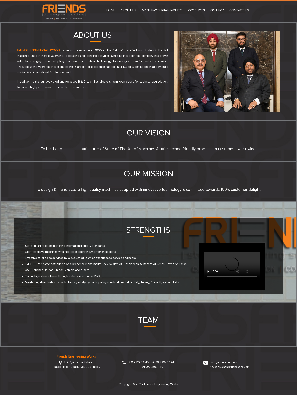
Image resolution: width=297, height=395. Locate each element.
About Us (128, 10)
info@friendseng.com (223, 362)
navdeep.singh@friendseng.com (230, 366)
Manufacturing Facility (162, 10)
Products (196, 10)
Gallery (217, 10)
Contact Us (239, 10)
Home (110, 10)
